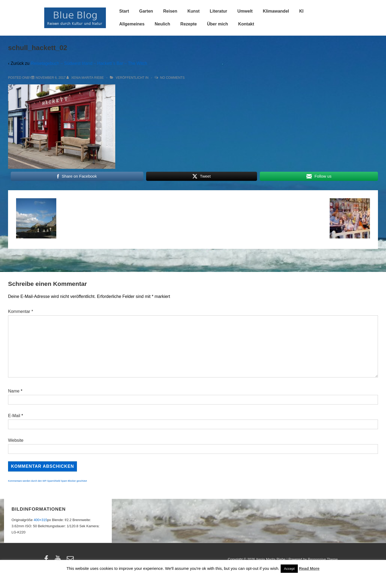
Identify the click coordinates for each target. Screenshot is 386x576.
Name (14, 391)
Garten (146, 11)
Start (124, 11)
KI (301, 11)
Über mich (217, 24)
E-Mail (14, 415)
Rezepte (188, 24)
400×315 (40, 520)
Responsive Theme (323, 559)
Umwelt (245, 11)
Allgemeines (131, 24)
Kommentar (20, 311)
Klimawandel (276, 11)
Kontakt (246, 24)
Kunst (193, 11)
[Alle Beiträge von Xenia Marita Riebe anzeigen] (85, 78)
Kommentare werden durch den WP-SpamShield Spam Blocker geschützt (47, 481)
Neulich (162, 24)
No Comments (172, 78)
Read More (309, 568)
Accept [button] (289, 569)
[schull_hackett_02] (51, 78)
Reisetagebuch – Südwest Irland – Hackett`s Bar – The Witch (89, 63)
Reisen (170, 11)
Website (16, 440)
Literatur (218, 11)
